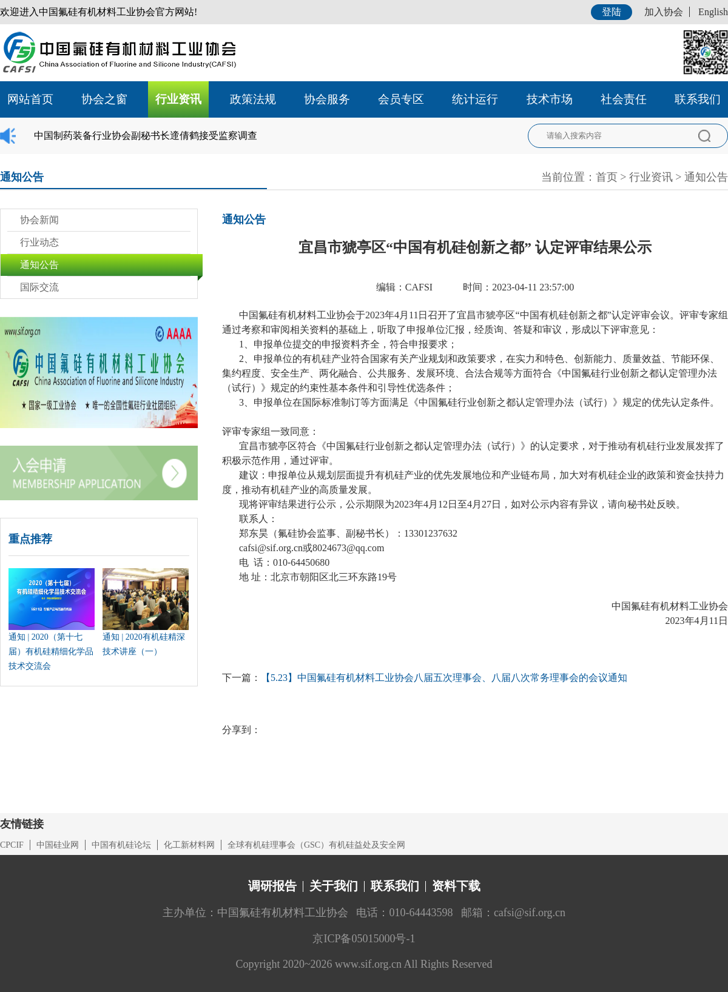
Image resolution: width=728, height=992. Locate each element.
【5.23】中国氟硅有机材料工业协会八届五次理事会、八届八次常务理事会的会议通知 (444, 677)
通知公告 (706, 177)
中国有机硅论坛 (121, 845)
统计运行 (475, 99)
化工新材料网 (189, 845)
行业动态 (39, 242)
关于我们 (333, 886)
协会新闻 (39, 220)
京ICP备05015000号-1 (363, 939)
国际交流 (39, 287)
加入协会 (663, 12)
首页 (607, 177)
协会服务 (327, 99)
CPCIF (12, 845)
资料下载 (456, 886)
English (713, 12)
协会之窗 (104, 99)
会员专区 (401, 99)
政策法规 (253, 99)
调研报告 (272, 886)
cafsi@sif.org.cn (271, 548)
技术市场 (550, 99)
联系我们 (698, 99)
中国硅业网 (57, 845)
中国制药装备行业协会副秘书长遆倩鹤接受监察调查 (145, 135)
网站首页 (30, 99)
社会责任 (624, 99)
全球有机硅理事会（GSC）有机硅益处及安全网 (316, 845)
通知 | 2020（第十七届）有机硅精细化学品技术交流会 (50, 651)
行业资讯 (178, 99)
